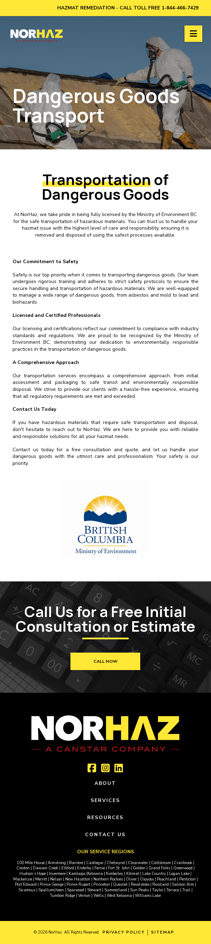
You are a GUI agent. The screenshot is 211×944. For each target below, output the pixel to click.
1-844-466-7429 (179, 8)
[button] (193, 33)
